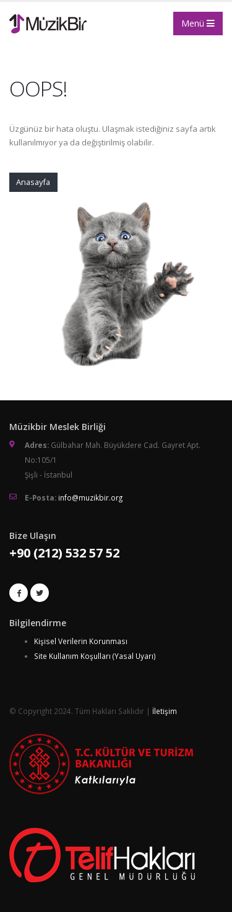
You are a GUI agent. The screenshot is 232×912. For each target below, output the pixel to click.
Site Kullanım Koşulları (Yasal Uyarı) (95, 656)
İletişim (164, 711)
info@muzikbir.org (90, 497)
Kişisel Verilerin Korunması (80, 641)
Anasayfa (33, 181)
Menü (198, 23)
